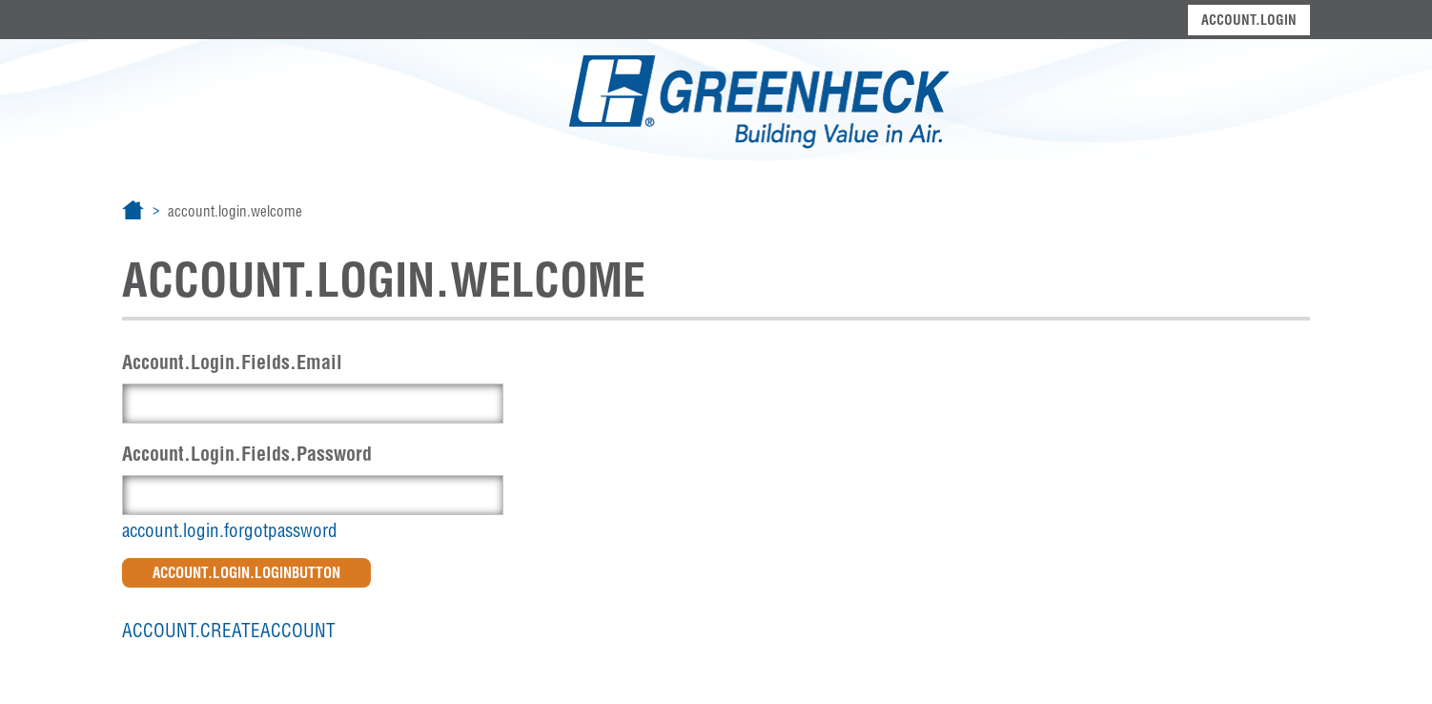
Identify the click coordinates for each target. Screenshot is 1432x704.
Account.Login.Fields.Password (247, 454)
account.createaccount (229, 630)
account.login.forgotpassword (230, 530)
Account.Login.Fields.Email (232, 362)
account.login (1249, 20)
